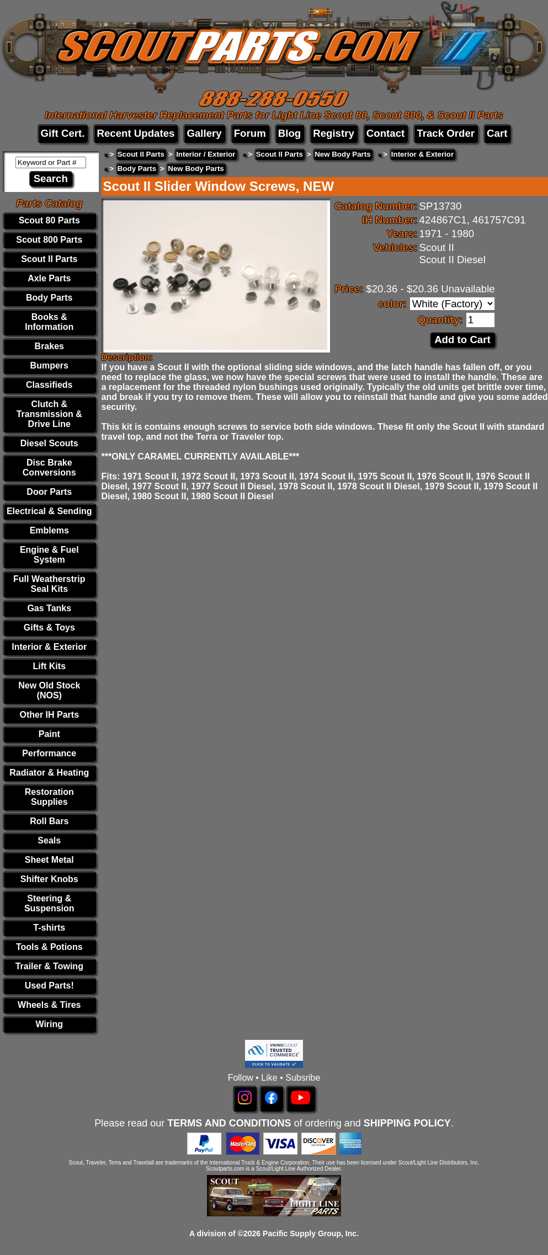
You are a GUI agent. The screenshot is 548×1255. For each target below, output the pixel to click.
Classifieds (49, 384)
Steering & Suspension (49, 903)
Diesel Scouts (49, 443)
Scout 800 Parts (49, 239)
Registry (333, 133)
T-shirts (49, 927)
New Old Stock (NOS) (49, 690)
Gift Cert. (63, 133)
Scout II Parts (49, 259)
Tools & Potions (49, 947)
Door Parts (49, 491)
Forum (250, 133)
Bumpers (49, 365)
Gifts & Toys (49, 627)
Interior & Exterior (49, 646)
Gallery (204, 133)
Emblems (49, 530)
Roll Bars (49, 821)
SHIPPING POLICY (407, 1123)
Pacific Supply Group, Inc (310, 1233)
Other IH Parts (49, 714)
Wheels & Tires (49, 1005)
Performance (49, 753)
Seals (49, 840)
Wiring (49, 1024)
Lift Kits (49, 666)
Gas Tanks (49, 608)
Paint (49, 734)
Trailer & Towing (49, 966)
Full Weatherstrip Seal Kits (49, 584)
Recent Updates (135, 133)
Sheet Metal (49, 859)
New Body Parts (342, 154)
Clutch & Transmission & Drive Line (49, 414)
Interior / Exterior (205, 154)
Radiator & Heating (49, 772)
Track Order (446, 133)
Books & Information (49, 322)
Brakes (49, 346)
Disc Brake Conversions (49, 467)
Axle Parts (49, 278)
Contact (385, 133)
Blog (289, 133)
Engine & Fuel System (49, 554)
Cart (497, 133)
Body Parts (49, 297)
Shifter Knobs (49, 879)
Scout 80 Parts (49, 220)
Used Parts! (49, 985)
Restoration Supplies (49, 797)
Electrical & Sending (49, 511)
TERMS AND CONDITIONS (229, 1123)
